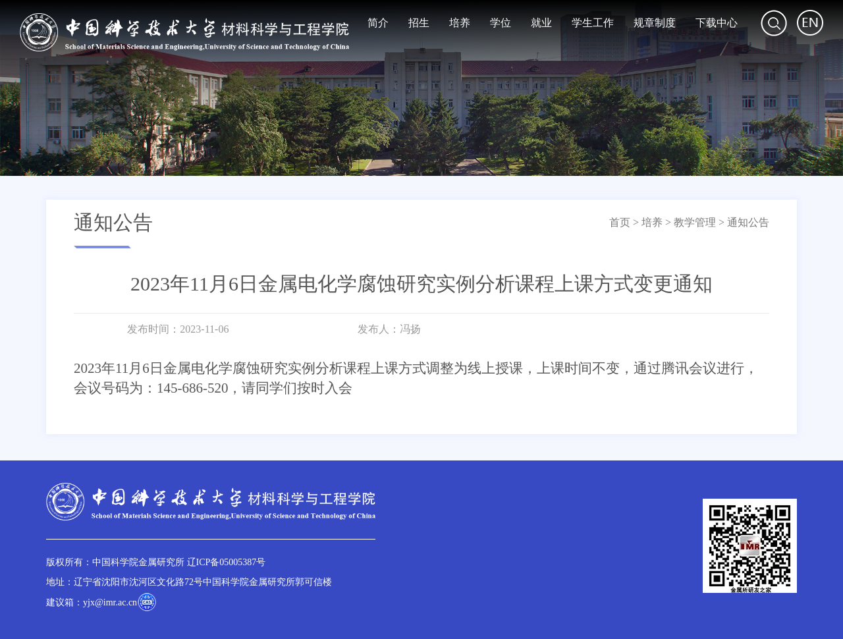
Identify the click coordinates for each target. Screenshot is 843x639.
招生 (418, 22)
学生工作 (593, 22)
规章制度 (655, 22)
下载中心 (716, 22)
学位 (500, 22)
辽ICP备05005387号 (226, 562)
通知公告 (748, 222)
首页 (619, 222)
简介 (378, 22)
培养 (459, 22)
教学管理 (695, 222)
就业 (541, 22)
